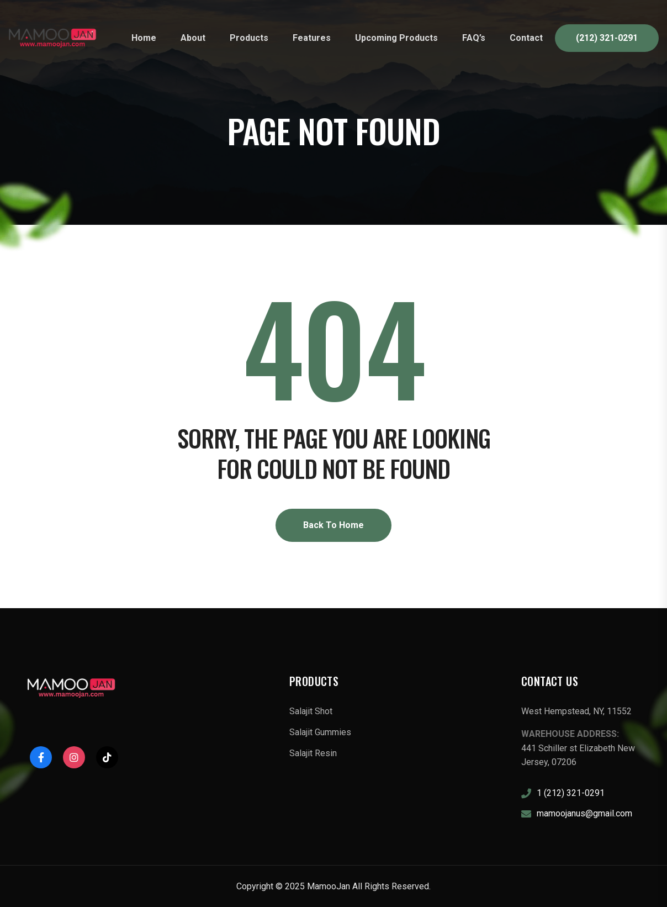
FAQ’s (473, 38)
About (193, 38)
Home (143, 38)
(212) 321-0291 (607, 38)
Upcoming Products (396, 38)
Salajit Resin (313, 753)
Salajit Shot (310, 711)
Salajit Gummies (320, 732)
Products (249, 38)
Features (312, 38)
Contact (526, 38)
